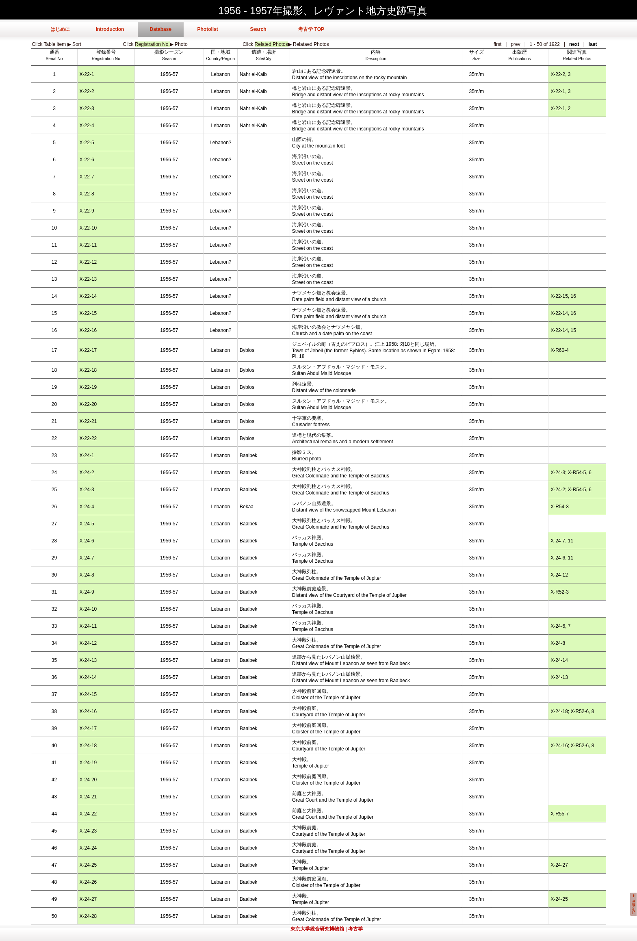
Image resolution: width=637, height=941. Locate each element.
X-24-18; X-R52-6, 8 (572, 711)
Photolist (207, 29)
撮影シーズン (169, 52)
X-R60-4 (559, 350)
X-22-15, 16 (563, 296)
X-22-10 (88, 228)
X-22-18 (88, 370)
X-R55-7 (559, 814)
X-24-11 (88, 626)
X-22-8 (87, 194)
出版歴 (519, 52)
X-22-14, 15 (563, 330)
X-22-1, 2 (560, 108)
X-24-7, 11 (561, 541)
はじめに (60, 29)
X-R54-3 (559, 507)
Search (258, 29)
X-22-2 (87, 91)
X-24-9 (87, 592)
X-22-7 (87, 177)
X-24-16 (88, 711)
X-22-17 (88, 350)
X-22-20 (88, 404)
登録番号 (106, 52)
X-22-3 (87, 108)
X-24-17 (88, 728)
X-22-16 (88, 330)
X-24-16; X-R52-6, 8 (572, 745)
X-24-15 (88, 694)
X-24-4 (87, 507)
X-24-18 (88, 745)
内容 (376, 52)
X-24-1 (87, 455)
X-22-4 (87, 125)
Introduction (109, 29)
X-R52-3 (559, 592)
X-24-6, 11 (561, 558)
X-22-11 (88, 245)
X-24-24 (88, 848)
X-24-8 (87, 575)
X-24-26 (88, 882)
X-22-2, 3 (560, 74)
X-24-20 (88, 780)
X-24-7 (87, 558)
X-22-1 (87, 74)
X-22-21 (88, 421)
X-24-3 (87, 489)
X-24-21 (88, 797)
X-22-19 (88, 387)
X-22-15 (88, 313)
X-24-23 (88, 831)
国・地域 (220, 52)
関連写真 (577, 52)
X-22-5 (87, 142)
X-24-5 (87, 524)
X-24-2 (87, 472)
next (574, 44)
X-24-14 (559, 660)
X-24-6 (87, 541)
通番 (54, 52)
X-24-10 (88, 609)
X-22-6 (87, 160)
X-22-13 (88, 279)
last (593, 44)
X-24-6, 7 (560, 626)
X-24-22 (88, 814)
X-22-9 (87, 211)
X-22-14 (88, 296)
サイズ (476, 52)
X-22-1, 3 (560, 91)
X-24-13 (88, 660)
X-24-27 (559, 865)
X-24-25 (88, 865)
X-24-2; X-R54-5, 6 (571, 489)
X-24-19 (88, 762)
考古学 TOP (311, 29)
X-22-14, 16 (563, 313)
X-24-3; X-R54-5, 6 (571, 472)
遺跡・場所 (263, 52)
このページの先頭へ (633, 904)
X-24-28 (88, 916)
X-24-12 (559, 575)
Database (160, 29)
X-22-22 (88, 438)
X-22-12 (88, 262)
